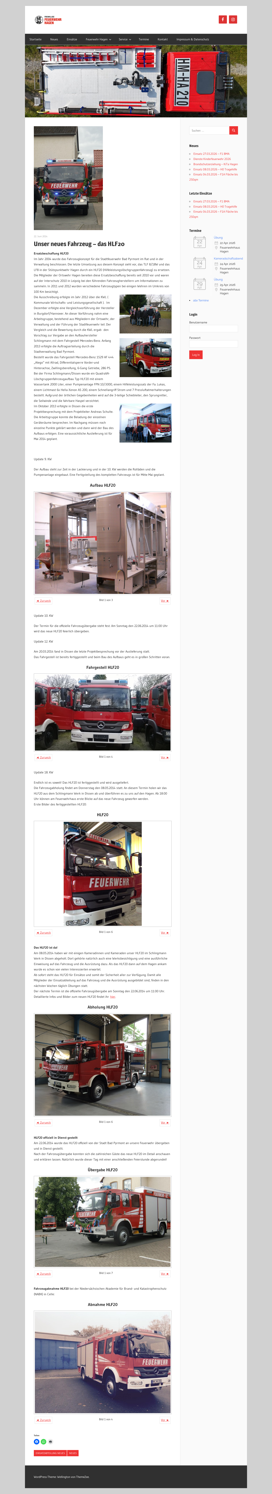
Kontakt (163, 39)
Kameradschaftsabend (228, 258)
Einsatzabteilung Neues (50, 1453)
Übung (218, 237)
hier (112, 997)
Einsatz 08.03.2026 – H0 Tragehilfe (215, 169)
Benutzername (198, 322)
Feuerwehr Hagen (98, 39)
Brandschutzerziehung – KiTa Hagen (215, 164)
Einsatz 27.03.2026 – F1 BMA (211, 153)
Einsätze (72, 39)
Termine (144, 39)
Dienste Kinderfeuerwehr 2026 (212, 159)
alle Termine (201, 300)
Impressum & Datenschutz (193, 39)
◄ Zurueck (43, 601)
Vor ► (165, 601)
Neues (54, 39)
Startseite (35, 39)
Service (125, 39)
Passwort (195, 338)
